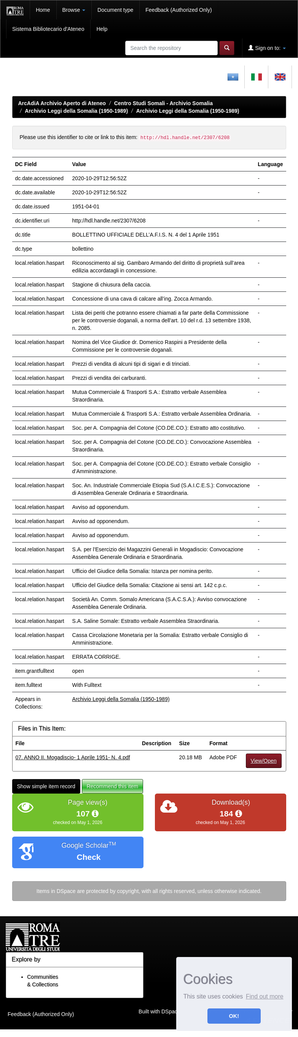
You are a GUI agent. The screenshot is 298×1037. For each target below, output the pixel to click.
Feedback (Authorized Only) (178, 10)
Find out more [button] (265, 996)
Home (43, 10)
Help (101, 29)
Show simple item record (46, 786)
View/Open (264, 761)
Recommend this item (112, 786)
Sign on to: (267, 48)
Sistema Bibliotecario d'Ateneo (48, 29)
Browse (74, 10)
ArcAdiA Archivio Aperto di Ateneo (62, 103)
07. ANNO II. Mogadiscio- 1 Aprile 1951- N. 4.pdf (73, 757)
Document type (115, 10)
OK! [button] (234, 1016)
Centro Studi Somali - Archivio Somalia (163, 103)
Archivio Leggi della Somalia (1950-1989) (76, 111)
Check (88, 857)
